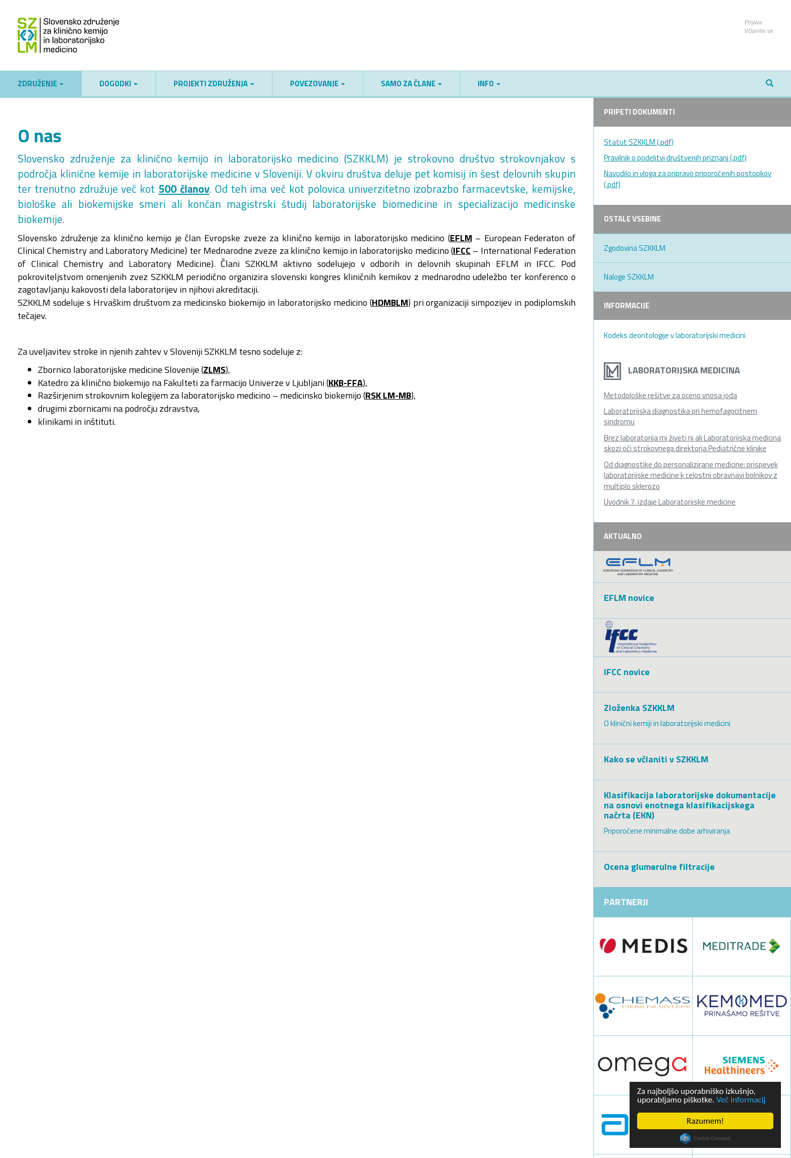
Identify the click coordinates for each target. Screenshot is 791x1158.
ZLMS (214, 369)
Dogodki (118, 83)
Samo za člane (411, 83)
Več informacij (741, 1099)
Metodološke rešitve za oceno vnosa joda (670, 395)
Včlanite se (759, 30)
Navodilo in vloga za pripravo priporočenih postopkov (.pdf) (687, 179)
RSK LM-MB (388, 395)
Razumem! (705, 1121)
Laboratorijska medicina (672, 370)
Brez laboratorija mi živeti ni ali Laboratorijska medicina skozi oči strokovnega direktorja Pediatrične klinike (692, 443)
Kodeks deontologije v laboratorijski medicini (675, 335)
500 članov (183, 189)
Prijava (753, 22)
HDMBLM (390, 302)
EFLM (461, 238)
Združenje (41, 83)
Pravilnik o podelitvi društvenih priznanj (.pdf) (675, 157)
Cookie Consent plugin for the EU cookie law (705, 1138)
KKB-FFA (345, 383)
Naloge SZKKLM (629, 277)
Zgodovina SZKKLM (634, 248)
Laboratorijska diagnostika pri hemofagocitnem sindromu (680, 416)
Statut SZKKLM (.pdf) (638, 142)
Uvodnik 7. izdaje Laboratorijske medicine (670, 502)
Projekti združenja (214, 83)
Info (489, 83)
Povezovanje (317, 83)
